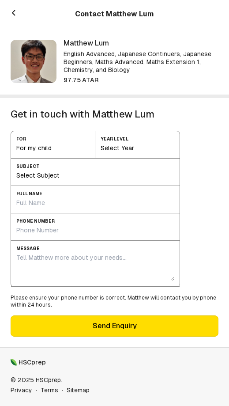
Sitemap (78, 390)
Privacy (21, 390)
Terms (49, 390)
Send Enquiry (115, 326)
